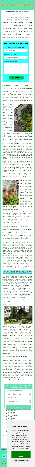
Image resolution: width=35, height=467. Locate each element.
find (7, 359)
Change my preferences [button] (21, 460)
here (18, 377)
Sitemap (4, 449)
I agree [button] (21, 453)
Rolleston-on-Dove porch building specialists (16, 324)
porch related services (10, 352)
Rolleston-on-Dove (22, 282)
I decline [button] (20, 456)
